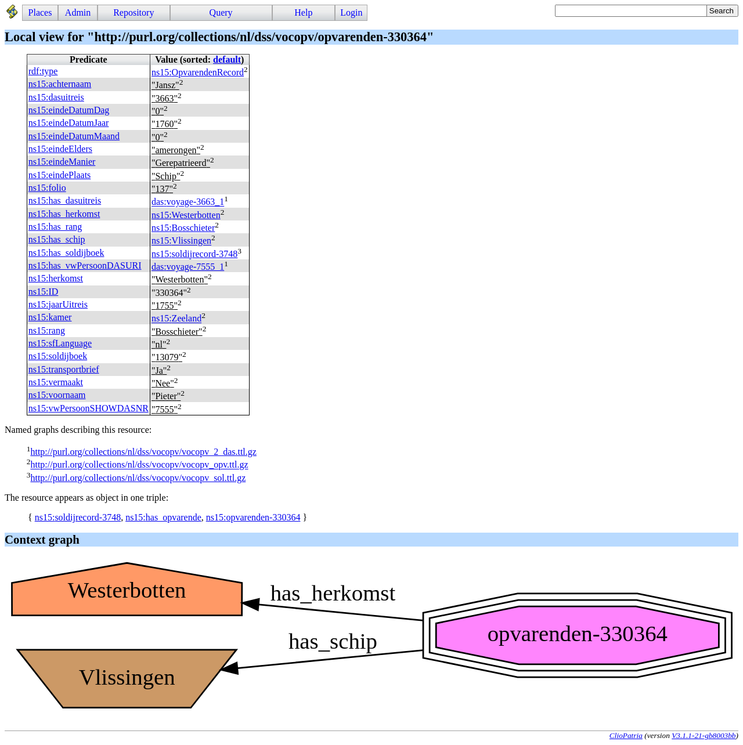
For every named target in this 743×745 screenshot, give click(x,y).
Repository (133, 12)
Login (351, 12)
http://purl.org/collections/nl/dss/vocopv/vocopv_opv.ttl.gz (139, 465)
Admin (78, 12)
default (227, 59)
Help (303, 12)
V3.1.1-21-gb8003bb (703, 735)
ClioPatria (626, 735)
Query (221, 12)
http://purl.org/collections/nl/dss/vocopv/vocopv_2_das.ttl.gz (143, 452)
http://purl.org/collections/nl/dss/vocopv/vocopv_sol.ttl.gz (138, 478)
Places (40, 12)
